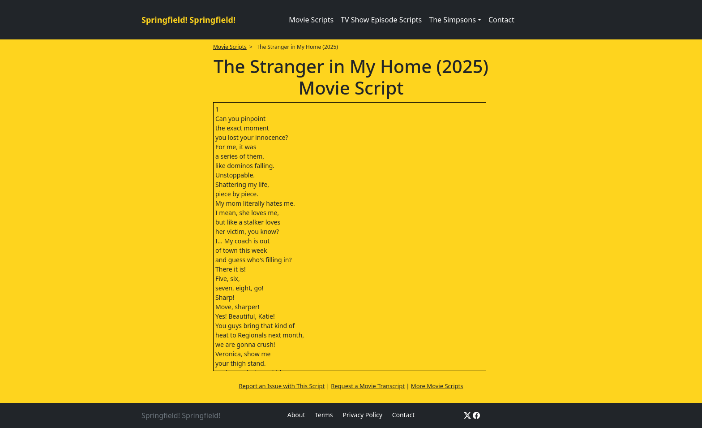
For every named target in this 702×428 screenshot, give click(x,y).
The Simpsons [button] (452, 20)
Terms (324, 415)
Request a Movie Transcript (368, 386)
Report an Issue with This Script (282, 386)
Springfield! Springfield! (188, 19)
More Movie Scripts (437, 386)
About (296, 415)
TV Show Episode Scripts (381, 20)
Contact (501, 20)
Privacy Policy (362, 415)
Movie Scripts (311, 20)
